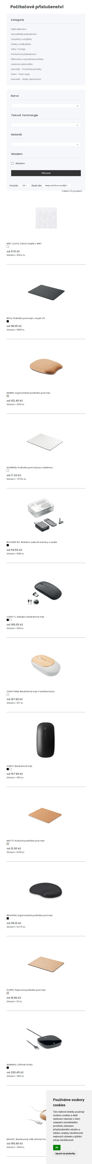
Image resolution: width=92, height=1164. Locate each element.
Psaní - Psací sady (20, 74)
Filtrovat (46, 173)
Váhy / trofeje (18, 49)
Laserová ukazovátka (22, 64)
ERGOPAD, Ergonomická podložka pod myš (29, 915)
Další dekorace (18, 29)
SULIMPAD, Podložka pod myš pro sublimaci (30, 467)
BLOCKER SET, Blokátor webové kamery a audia (32, 542)
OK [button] (56, 1147)
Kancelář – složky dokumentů (26, 79)
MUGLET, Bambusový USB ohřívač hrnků (27, 1139)
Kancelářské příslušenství (24, 34)
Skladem (20, 163)
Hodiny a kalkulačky (21, 44)
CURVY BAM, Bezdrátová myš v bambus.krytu (30, 691)
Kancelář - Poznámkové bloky (26, 69)
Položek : (14, 185)
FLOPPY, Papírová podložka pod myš (26, 990)
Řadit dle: (37, 185)
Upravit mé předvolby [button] (65, 1153)
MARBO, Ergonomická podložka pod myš (28, 392)
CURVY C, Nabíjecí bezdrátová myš (25, 616)
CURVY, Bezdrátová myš (19, 766)
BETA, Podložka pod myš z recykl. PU (26, 318)
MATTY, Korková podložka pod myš (25, 840)
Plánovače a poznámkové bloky (27, 59)
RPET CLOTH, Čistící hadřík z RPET (24, 243)
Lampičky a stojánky (21, 39)
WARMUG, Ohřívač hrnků (20, 1064)
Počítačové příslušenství (23, 54)
